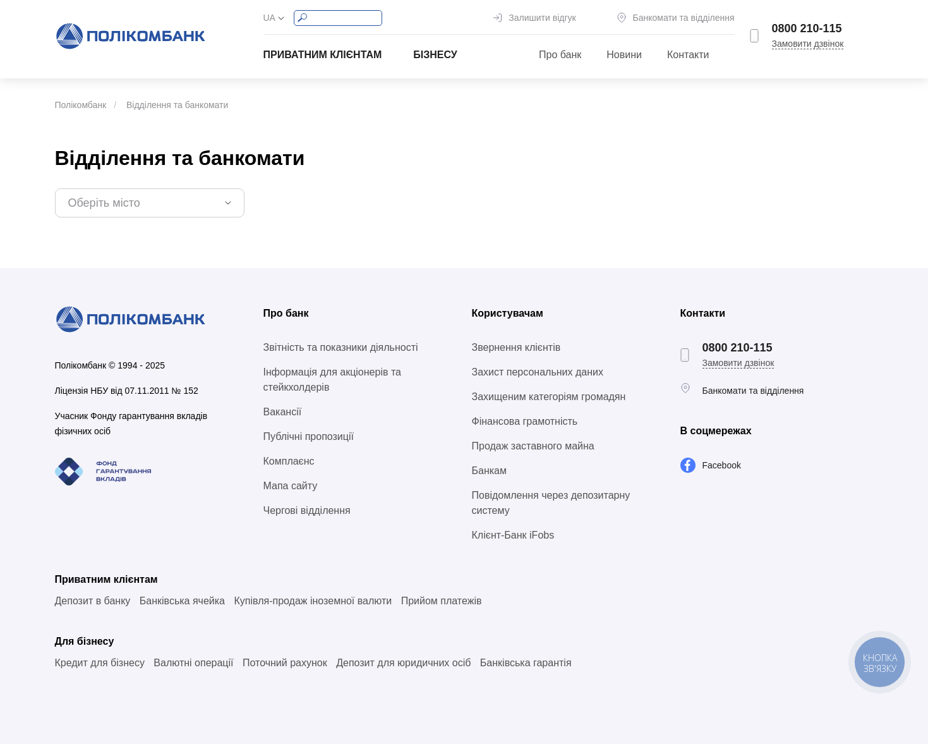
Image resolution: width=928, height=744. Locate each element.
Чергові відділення (307, 510)
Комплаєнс (289, 461)
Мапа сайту (290, 485)
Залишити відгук (542, 18)
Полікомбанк (81, 105)
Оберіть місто (104, 203)
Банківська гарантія (526, 662)
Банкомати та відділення (684, 18)
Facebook (721, 465)
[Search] (338, 18)
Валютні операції (193, 662)
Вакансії (282, 411)
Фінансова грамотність (525, 421)
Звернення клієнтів (516, 347)
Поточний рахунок (285, 662)
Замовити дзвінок (808, 44)
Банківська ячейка (182, 600)
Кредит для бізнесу (100, 662)
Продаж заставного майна (533, 446)
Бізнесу (435, 54)
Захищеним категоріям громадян (549, 396)
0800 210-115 (807, 28)
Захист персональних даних (537, 372)
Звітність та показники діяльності (340, 347)
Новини (624, 54)
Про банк (560, 54)
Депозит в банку (93, 600)
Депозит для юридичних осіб (403, 662)
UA (269, 18)
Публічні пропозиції (308, 436)
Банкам (489, 470)
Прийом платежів (441, 600)
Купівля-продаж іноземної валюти (313, 600)
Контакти (688, 54)
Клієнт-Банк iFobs (513, 535)
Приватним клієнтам (322, 54)
